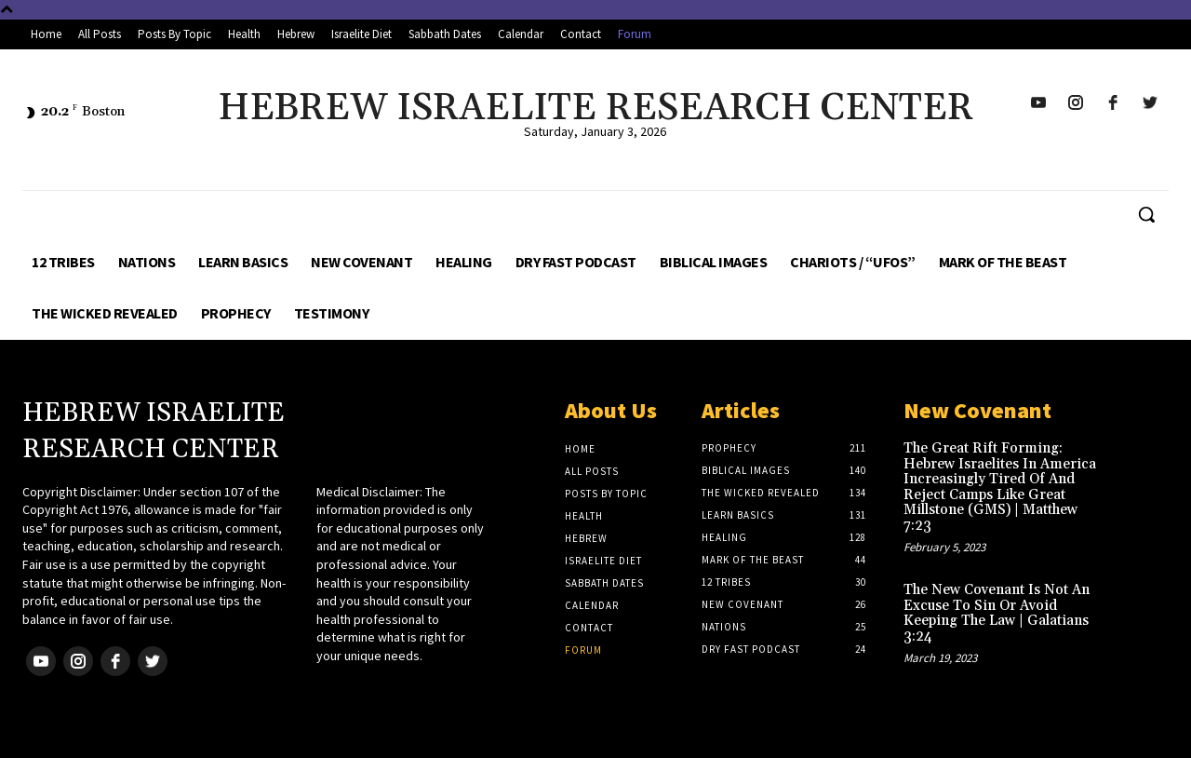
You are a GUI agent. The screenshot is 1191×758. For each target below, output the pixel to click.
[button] (1146, 214)
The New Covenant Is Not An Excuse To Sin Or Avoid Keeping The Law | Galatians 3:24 (996, 613)
